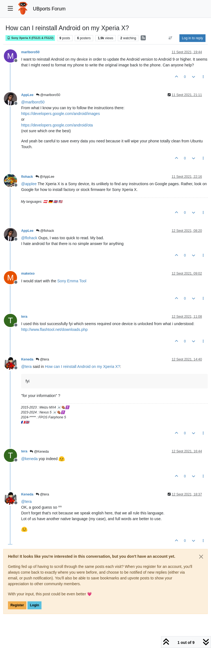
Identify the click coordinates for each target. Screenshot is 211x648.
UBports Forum (49, 9)
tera (24, 317)
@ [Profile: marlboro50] (33, 102)
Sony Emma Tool (72, 281)
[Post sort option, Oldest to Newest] (170, 38)
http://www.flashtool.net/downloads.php (54, 329)
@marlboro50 (48, 95)
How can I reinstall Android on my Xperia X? (82, 366)
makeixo (28, 273)
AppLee (27, 95)
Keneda (27, 359)
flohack (27, 177)
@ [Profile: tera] (26, 366)
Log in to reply (192, 38)
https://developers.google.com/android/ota (57, 125)
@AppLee (44, 177)
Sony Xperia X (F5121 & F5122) (30, 38)
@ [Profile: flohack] (29, 238)
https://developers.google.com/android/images (60, 113)
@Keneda (39, 451)
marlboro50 (30, 52)
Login (34, 605)
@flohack (45, 231)
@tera (42, 359)
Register (17, 605)
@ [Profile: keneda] (29, 459)
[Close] (201, 556)
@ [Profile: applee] (29, 184)
